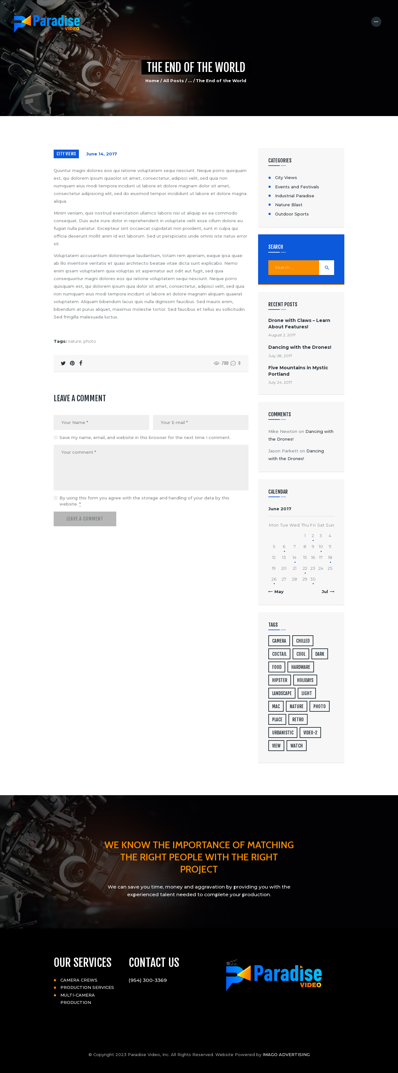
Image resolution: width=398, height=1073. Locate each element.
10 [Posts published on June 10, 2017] (321, 546)
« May (277, 591)
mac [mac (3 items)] (276, 706)
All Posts (173, 80)
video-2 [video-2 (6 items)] (310, 732)
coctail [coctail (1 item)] (279, 654)
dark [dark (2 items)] (319, 654)
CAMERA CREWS (78, 980)
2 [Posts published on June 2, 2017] (313, 535)
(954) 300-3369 (148, 980)
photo (89, 341)
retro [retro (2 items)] (298, 719)
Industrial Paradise (294, 195)
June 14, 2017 (101, 153)
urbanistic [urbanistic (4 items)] (283, 732)
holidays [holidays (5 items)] (305, 680)
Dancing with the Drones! (299, 347)
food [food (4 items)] (276, 667)
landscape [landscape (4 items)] (282, 693)
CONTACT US (154, 963)
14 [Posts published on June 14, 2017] (294, 557)
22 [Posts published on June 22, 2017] (305, 568)
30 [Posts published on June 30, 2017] (313, 579)
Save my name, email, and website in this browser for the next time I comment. (145, 437)
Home (152, 80)
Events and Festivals (297, 186)
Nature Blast (288, 204)
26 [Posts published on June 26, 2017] (274, 579)
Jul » (327, 591)
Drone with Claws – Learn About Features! (299, 323)
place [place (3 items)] (277, 719)
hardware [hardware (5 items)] (300, 667)
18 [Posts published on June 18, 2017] (330, 557)
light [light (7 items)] (307, 693)
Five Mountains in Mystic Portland (298, 371)
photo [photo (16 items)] (319, 706)
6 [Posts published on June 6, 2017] (284, 546)
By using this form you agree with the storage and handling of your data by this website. (144, 501)
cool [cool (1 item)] (300, 654)
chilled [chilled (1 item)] (303, 641)
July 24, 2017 (280, 382)
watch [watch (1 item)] (296, 745)
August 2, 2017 (282, 335)
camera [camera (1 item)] (279, 641)
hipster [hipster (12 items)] (279, 680)
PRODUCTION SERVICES (87, 987)
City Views (66, 153)
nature (74, 341)
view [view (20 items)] (276, 745)
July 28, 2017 (280, 355)
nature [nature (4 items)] (296, 706)
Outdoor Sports (292, 213)
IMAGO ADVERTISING (286, 1054)
